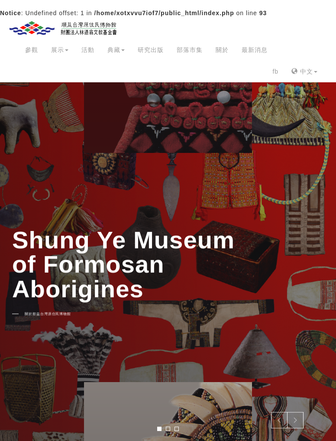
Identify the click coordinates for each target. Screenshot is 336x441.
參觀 (31, 49)
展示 (59, 49)
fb (275, 71)
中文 (304, 71)
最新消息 (255, 49)
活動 (87, 49)
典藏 (116, 49)
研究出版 (151, 49)
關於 (222, 49)
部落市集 (190, 49)
